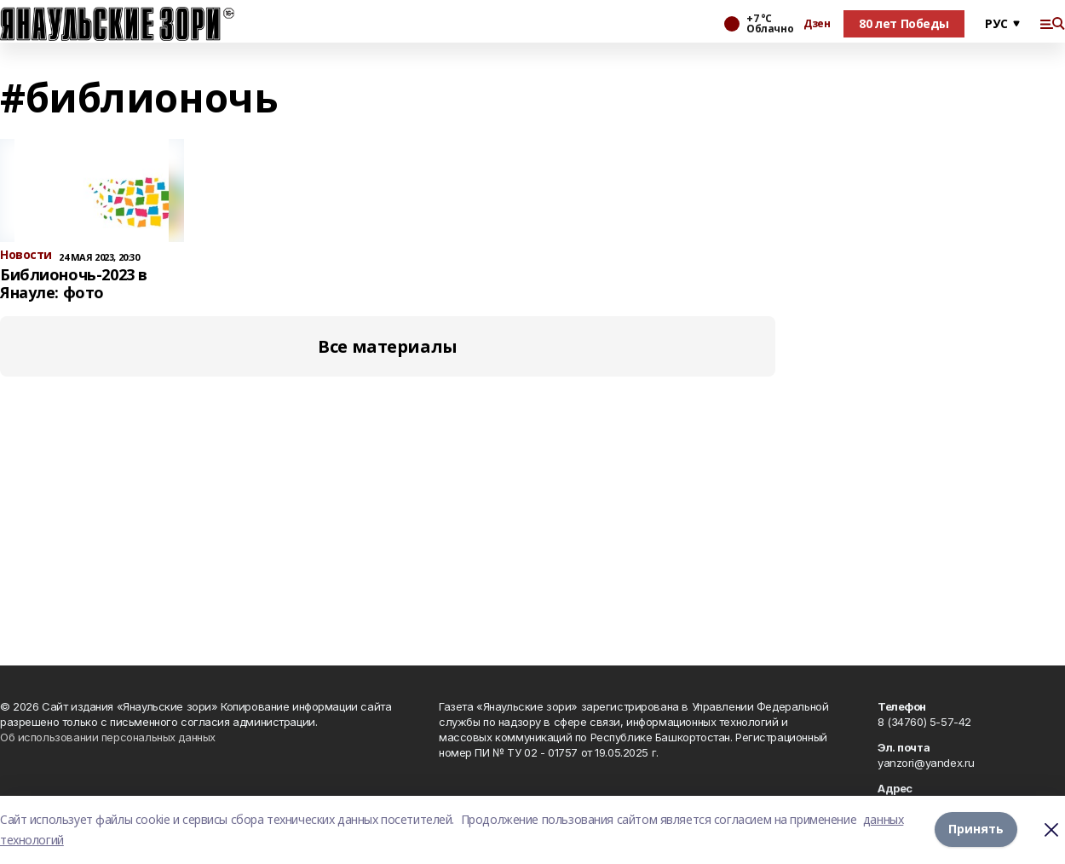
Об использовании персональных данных (108, 737)
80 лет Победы (904, 23)
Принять (976, 829)
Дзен (816, 24)
